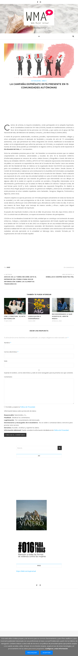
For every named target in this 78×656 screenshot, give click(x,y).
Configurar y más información (56, 649)
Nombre (7, 343)
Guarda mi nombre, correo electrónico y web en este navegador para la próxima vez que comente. (38, 373)
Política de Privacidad (27, 407)
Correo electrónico (11, 352)
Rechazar (32, 652)
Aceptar (47, 652)
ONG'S (44, 81)
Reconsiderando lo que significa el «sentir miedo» (62, 316)
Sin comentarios (69, 267)
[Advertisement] (39, 108)
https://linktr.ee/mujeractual (26, 571)
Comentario (8, 377)
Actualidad (36, 81)
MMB (8, 267)
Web (5, 361)
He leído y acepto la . (19, 407)
